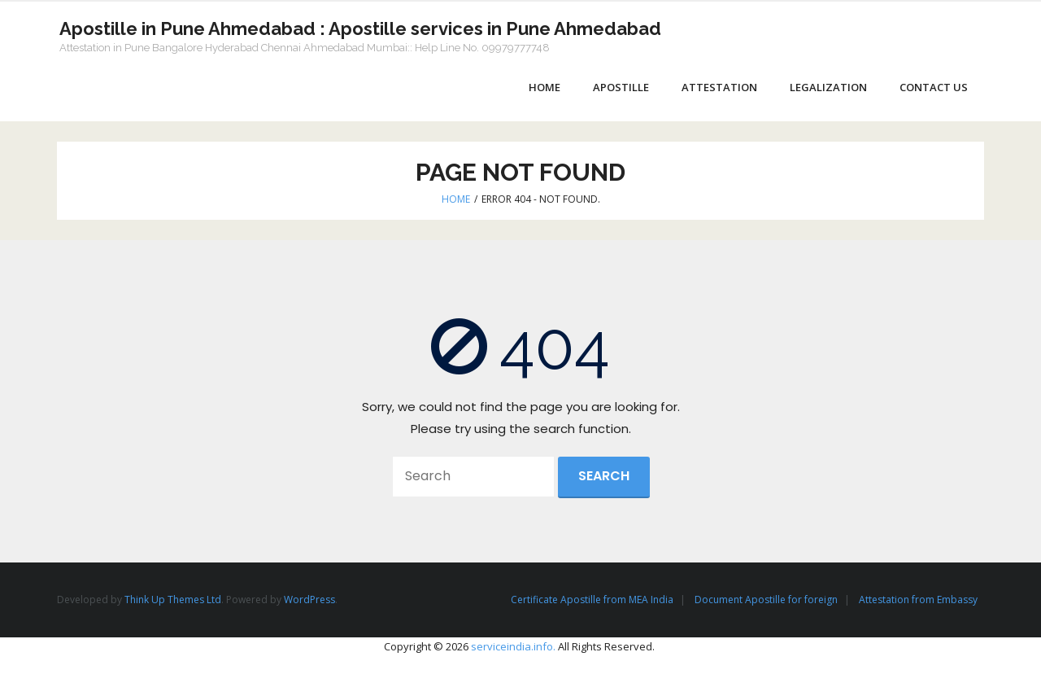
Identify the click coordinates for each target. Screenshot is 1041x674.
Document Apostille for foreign (766, 601)
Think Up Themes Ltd (172, 601)
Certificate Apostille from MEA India (592, 601)
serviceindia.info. (513, 647)
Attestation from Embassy (918, 601)
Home (456, 200)
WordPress (309, 601)
